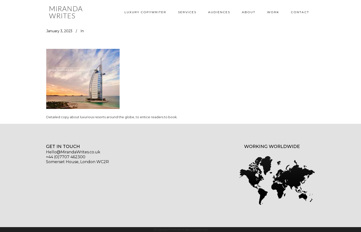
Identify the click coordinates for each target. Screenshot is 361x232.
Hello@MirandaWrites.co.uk (73, 152)
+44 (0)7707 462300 (65, 157)
